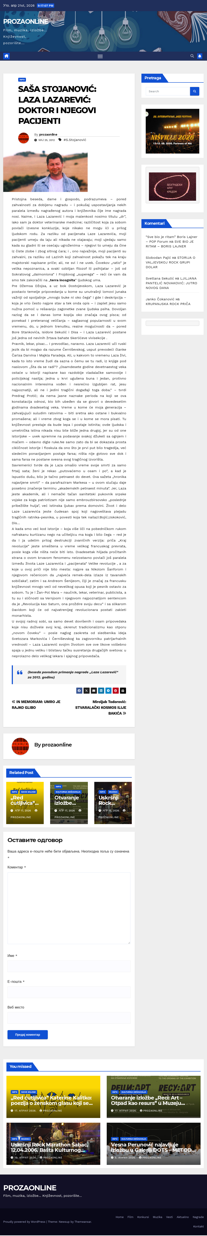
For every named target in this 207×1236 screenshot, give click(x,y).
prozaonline (48, 135)
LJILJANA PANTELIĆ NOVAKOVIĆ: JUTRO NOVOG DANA (171, 283)
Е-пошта (16, 982)
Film (131, 1217)
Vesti (169, 1217)
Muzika (113, 792)
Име (12, 956)
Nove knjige (28, 792)
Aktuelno (183, 1217)
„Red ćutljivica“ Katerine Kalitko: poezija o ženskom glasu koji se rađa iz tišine (51, 1103)
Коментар (17, 868)
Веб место (16, 1008)
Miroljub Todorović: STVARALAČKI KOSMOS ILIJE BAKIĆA (100, 708)
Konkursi (143, 1217)
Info (22, 80)
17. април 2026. (26, 1111)
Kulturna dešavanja (68, 792)
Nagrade (198, 1217)
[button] (192, 56)
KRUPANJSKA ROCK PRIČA (168, 304)
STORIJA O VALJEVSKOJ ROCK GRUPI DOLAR (170, 263)
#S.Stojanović (75, 140)
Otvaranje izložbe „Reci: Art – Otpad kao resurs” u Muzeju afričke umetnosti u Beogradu (148, 1103)
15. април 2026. (26, 1158)
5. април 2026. (126, 1158)
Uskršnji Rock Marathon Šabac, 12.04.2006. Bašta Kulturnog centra (49, 1150)
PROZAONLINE (25, 21)
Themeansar (83, 1222)
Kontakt (198, 1227)
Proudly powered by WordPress (24, 1222)
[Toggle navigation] (100, 56)
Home (120, 1217)
